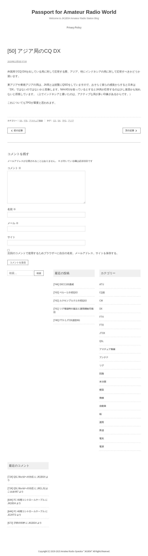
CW (101, 300)
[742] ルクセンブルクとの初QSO (70, 300)
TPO (64, 120)
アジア (71, 120)
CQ (54, 120)
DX (21, 120)
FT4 (101, 316)
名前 (11, 209)
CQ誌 (102, 292)
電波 (101, 446)
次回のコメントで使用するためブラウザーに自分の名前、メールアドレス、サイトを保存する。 (63, 253)
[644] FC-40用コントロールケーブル (26, 499)
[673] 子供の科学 (16, 522)
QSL (101, 341)
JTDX (102, 333)
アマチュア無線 (36, 120)
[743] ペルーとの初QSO (65, 292)
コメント (14, 168)
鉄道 (101, 430)
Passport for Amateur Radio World (74, 12)
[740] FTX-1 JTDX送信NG (66, 320)
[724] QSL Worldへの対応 (20, 476)
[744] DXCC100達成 (63, 284)
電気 (101, 438)
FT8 (25, 120)
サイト (11, 237)
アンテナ (103, 357)
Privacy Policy (74, 27)
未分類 (102, 381)
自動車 (102, 405)
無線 (101, 397)
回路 (101, 373)
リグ (101, 365)
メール (12, 223)
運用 (101, 422)
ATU (101, 284)
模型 (101, 389)
